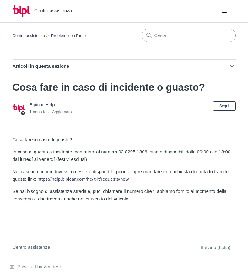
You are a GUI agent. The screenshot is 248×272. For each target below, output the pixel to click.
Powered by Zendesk (40, 266)
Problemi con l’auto (68, 35)
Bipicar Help (42, 104)
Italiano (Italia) (218, 247)
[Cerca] (188, 35)
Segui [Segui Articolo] (224, 106)
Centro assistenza (29, 35)
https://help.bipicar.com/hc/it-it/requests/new (83, 179)
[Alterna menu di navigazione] (224, 11)
